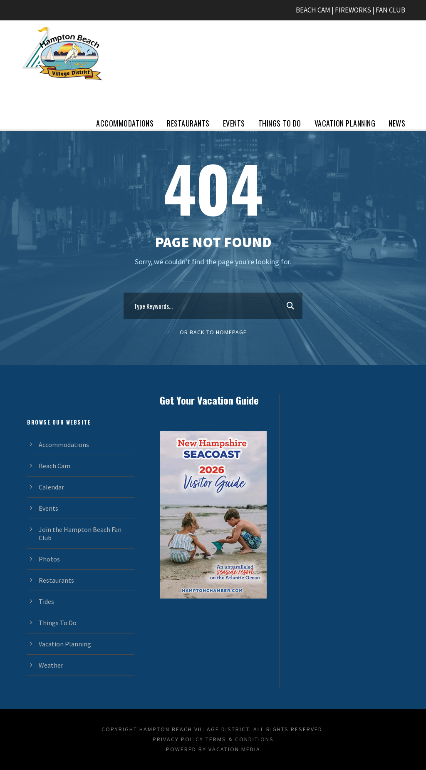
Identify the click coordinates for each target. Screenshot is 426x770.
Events (234, 123)
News (397, 123)
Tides (46, 601)
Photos (49, 559)
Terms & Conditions (240, 739)
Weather (51, 665)
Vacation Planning (345, 123)
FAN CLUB (390, 10)
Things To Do (279, 123)
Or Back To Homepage (213, 332)
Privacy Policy (178, 739)
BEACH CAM (313, 10)
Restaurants (188, 123)
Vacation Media (234, 749)
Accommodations (125, 123)
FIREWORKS (353, 10)
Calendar (51, 487)
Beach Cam (54, 466)
